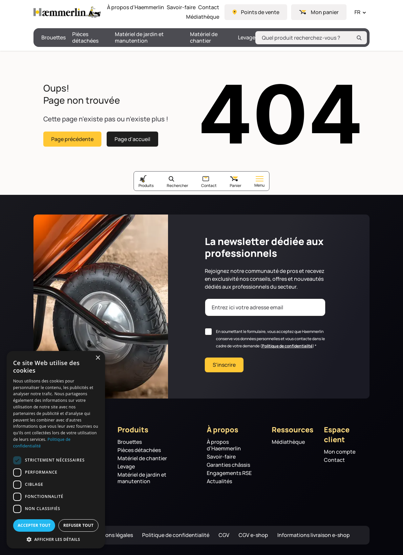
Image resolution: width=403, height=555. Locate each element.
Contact (208, 7)
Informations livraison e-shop (313, 535)
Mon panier (325, 12)
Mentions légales (112, 535)
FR (357, 12)
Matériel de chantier (204, 37)
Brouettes (53, 37)
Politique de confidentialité (287, 346)
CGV (224, 535)
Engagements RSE (229, 473)
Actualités (219, 481)
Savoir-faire (181, 7)
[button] (55, 539)
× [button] (97, 358)
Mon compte (339, 451)
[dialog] (56, 449)
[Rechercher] (359, 38)
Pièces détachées (85, 37)
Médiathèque (202, 16)
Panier (235, 185)
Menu (259, 182)
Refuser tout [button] (78, 525)
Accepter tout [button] (34, 525)
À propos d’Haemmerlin (135, 7)
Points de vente (260, 12)
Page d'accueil (132, 138)
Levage (246, 37)
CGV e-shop (253, 535)
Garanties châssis (228, 465)
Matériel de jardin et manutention (139, 37)
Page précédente (72, 138)
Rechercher (177, 185)
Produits (146, 185)
